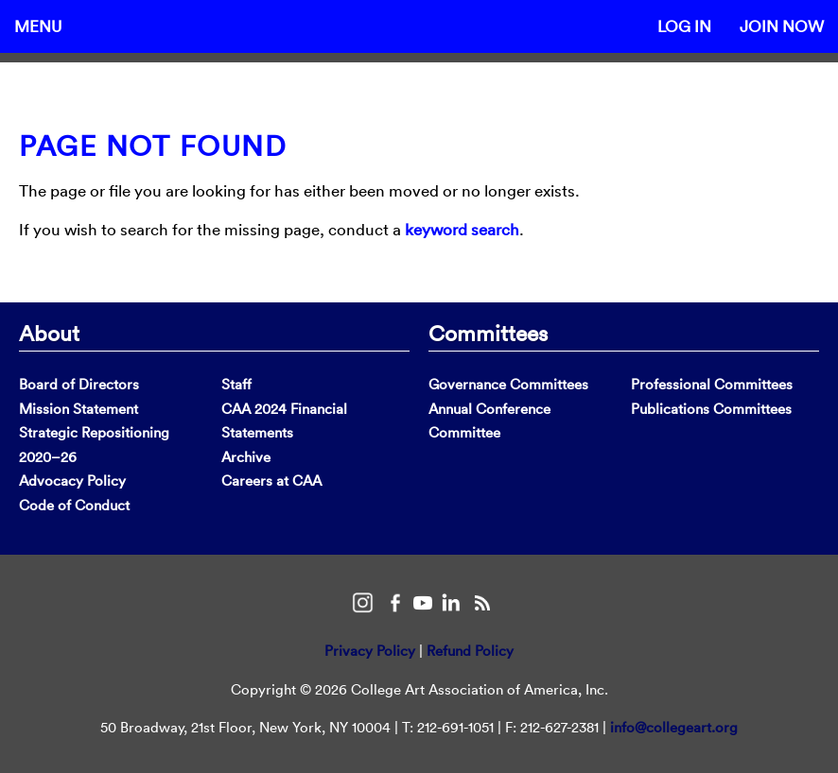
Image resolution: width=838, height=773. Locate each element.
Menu (37, 26)
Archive (246, 457)
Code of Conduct (74, 505)
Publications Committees (711, 409)
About (49, 332)
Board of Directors (79, 384)
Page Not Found (153, 146)
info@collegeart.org (674, 727)
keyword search (462, 229)
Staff (236, 384)
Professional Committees (712, 384)
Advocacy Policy (72, 481)
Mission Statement (78, 409)
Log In (684, 26)
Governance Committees (508, 384)
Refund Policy (470, 651)
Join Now (782, 26)
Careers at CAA (271, 481)
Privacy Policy (369, 651)
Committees (488, 332)
